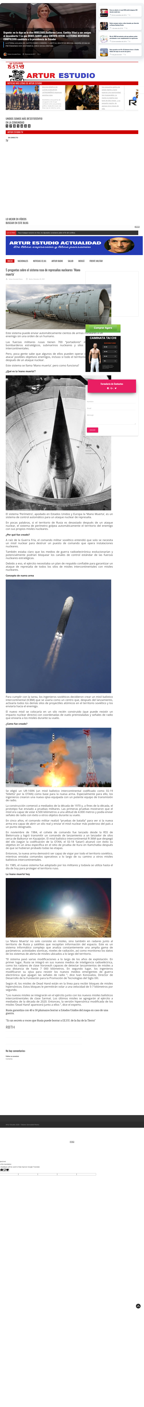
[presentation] (134, 99)
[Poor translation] (6, 1170)
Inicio (10, 261)
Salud (70, 261)
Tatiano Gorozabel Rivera (16, 279)
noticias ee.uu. (40, 261)
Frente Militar (96, 261)
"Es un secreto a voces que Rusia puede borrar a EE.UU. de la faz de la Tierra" (50, 1020)
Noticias (88, 452)
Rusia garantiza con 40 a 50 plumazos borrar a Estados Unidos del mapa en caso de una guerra (57, 1011)
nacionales (23, 261)
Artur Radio (57, 261)
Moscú (81, 261)
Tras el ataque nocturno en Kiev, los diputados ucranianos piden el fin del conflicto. (46, 233)
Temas (87, 449)
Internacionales (91, 455)
